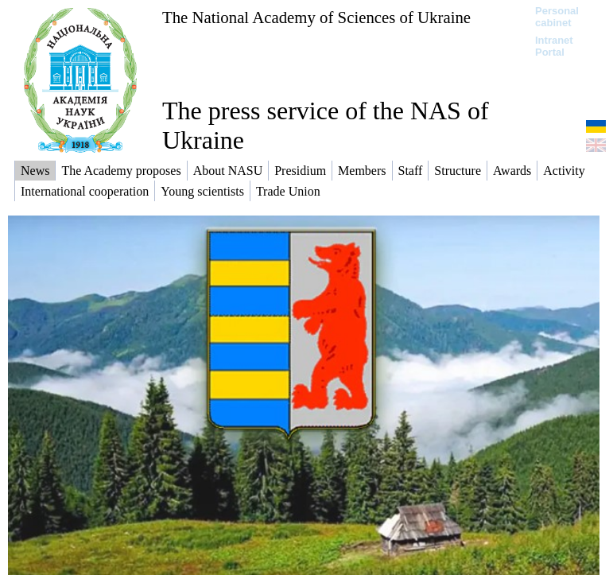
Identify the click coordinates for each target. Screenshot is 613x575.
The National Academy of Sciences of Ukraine (316, 17)
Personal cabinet (557, 17)
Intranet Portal (554, 46)
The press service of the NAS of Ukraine (325, 125)
